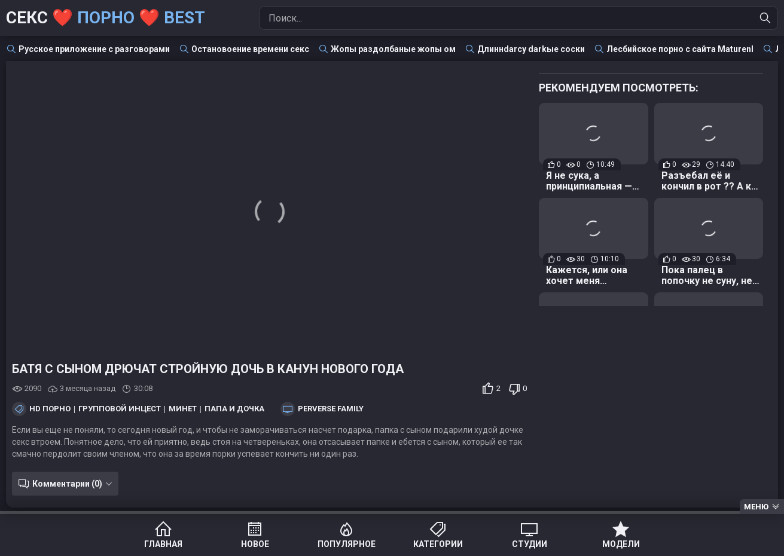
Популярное (347, 544)
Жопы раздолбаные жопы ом (393, 49)
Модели (621, 544)
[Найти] (765, 18)
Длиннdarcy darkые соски (531, 49)
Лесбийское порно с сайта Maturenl (680, 49)
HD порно (50, 409)
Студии (529, 544)
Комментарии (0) (67, 483)
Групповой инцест (119, 409)
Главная (163, 544)
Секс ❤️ (105, 18)
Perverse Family (331, 409)
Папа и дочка (234, 409)
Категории (438, 544)
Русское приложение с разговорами (94, 49)
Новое (255, 544)
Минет (183, 409)
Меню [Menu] (756, 506)
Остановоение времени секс (250, 49)
